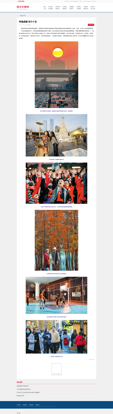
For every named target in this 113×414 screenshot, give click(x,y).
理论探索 (50, 8)
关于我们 (19, 404)
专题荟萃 (86, 6)
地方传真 (57, 6)
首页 (45, 6)
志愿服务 (72, 6)
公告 (45, 8)
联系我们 (25, 404)
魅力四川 (93, 6)
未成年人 (72, 8)
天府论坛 (81, 1)
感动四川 (65, 8)
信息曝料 (31, 404)
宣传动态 (50, 6)
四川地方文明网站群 (74, 1)
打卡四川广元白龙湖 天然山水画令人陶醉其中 (28, 392)
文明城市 (65, 6)
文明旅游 (79, 8)
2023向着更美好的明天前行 (24, 389)
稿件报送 (37, 404)
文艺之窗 (93, 8)
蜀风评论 (57, 8)
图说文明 (86, 8)
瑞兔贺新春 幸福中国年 (23, 386)
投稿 (85, 1)
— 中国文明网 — (21, 1)
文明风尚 (79, 6)
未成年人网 (67, 1)
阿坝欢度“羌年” (21, 395)
